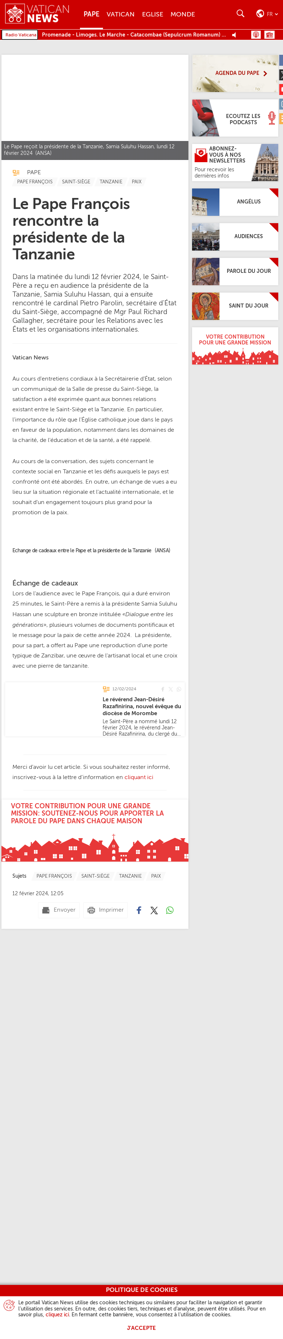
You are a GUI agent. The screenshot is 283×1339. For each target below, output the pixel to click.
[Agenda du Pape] (235, 73)
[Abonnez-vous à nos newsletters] (235, 162)
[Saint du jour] (235, 306)
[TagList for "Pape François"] (35, 182)
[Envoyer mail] (59, 910)
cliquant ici (138, 778)
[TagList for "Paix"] (136, 182)
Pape (91, 14)
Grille (269, 35)
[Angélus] (235, 202)
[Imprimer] (105, 910)
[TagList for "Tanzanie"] (111, 182)
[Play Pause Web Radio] (236, 35)
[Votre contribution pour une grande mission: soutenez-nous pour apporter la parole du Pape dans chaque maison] (94, 831)
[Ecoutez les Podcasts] (235, 118)
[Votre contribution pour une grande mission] (235, 346)
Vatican (121, 14)
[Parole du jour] (235, 271)
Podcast (256, 35)
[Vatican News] (42, 14)
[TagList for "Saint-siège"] (76, 182)
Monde (183, 14)
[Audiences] (235, 237)
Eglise (152, 14)
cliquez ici (57, 1314)
